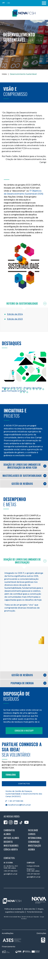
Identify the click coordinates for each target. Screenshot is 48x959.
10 (33, 389)
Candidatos (9, 830)
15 (24, 392)
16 (27, 392)
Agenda (31, 849)
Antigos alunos (11, 837)
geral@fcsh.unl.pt (10, 874)
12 (40, 389)
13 (43, 389)
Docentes (8, 841)
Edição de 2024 (15, 314)
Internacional (35, 837)
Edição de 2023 (15, 319)
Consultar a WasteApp (24, 730)
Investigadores (11, 845)
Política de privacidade (13, 909)
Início (4, 74)
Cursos (31, 834)
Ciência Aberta (11, 849)
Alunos (7, 834)
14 (20, 392)
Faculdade (33, 830)
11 (36, 389)
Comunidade (34, 841)
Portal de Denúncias (34, 912)
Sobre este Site (29, 909)
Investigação (34, 845)
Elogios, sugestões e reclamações (24, 910)
